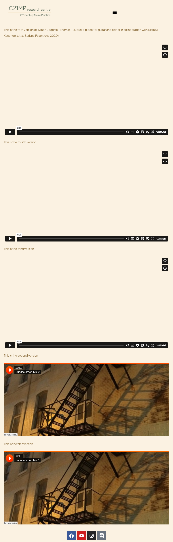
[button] (114, 12)
